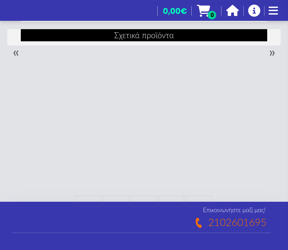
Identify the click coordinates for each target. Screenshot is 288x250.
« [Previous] (16, 52)
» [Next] (272, 52)
